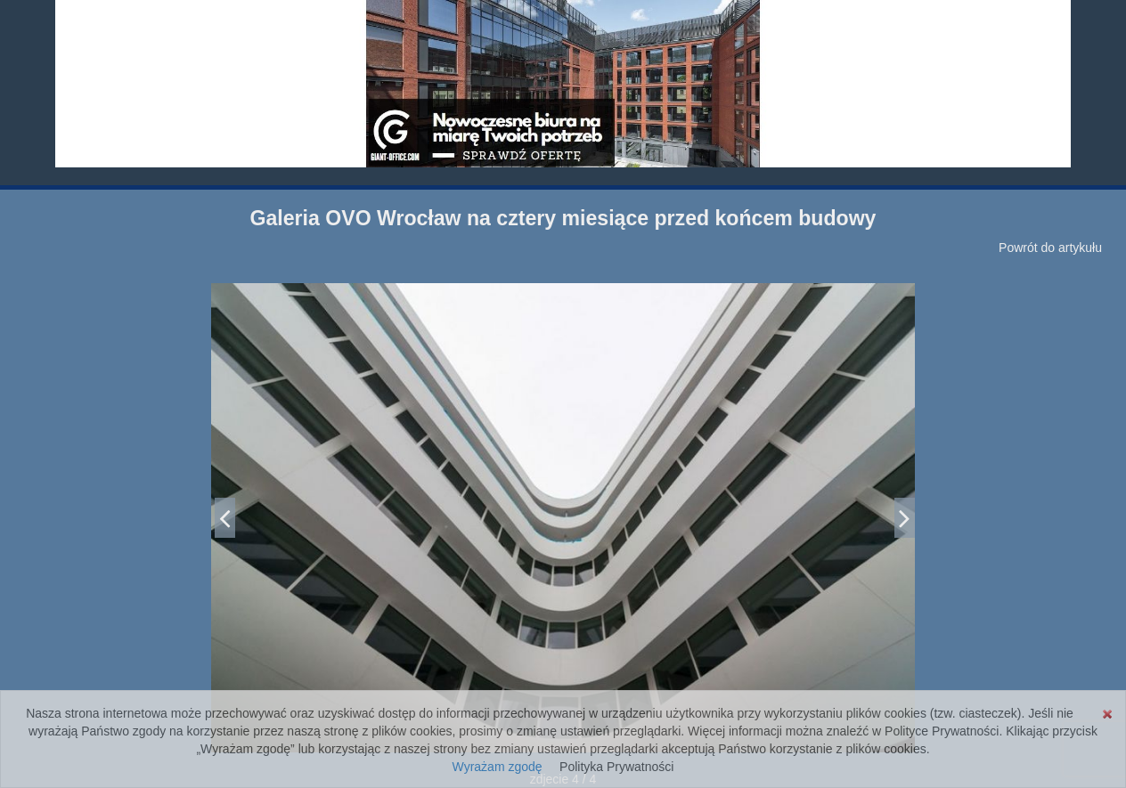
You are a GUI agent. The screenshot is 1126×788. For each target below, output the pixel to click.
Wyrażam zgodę (498, 767)
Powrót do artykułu (1050, 247)
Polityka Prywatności (616, 767)
